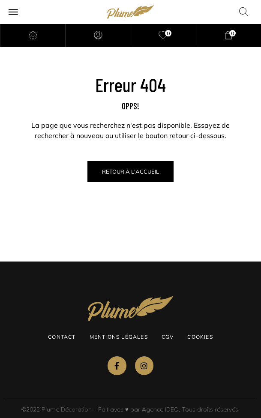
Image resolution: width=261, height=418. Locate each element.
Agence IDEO (160, 409)
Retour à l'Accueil (130, 171)
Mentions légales (119, 337)
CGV (168, 337)
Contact (61, 337)
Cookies (200, 337)
